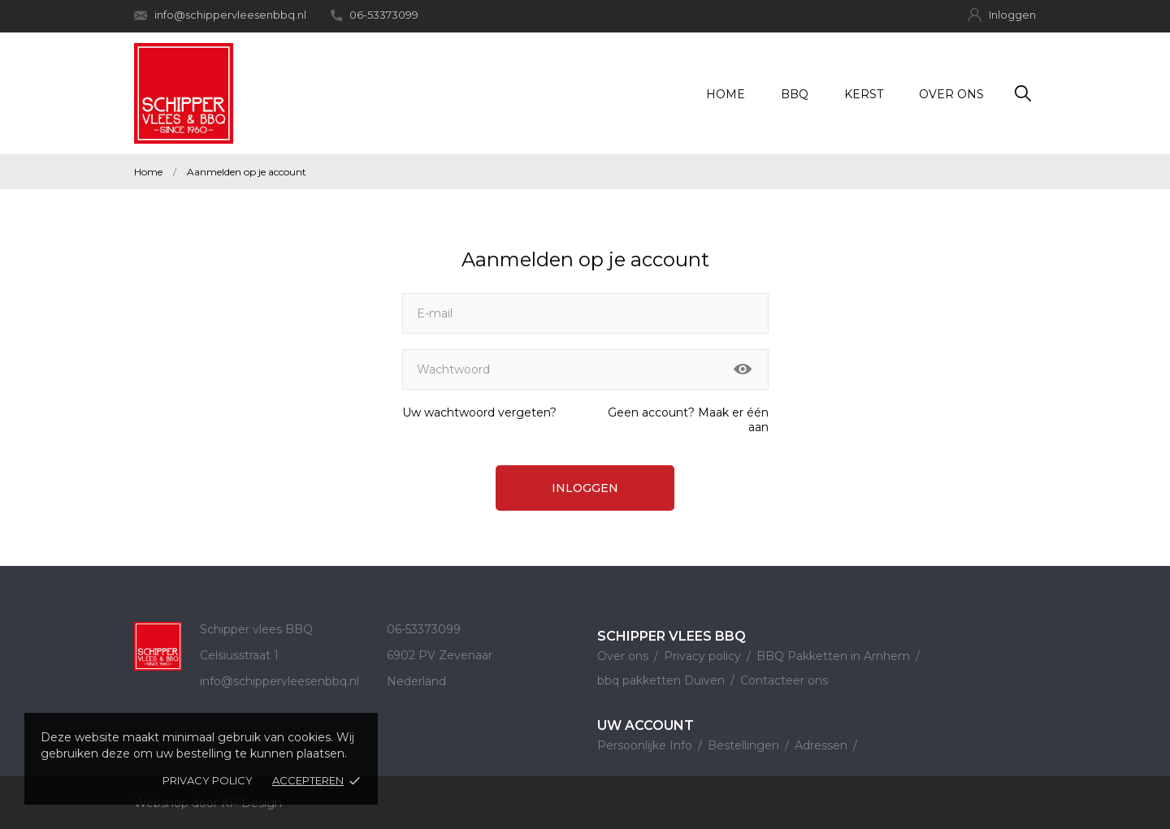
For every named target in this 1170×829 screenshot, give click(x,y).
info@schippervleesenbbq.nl (220, 15)
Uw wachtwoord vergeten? (479, 412)
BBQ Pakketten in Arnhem (834, 656)
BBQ (794, 94)
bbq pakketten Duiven (662, 680)
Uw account (645, 725)
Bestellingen (745, 745)
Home (725, 94)
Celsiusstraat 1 (239, 655)
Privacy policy (207, 780)
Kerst (863, 94)
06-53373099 (374, 14)
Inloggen (585, 488)
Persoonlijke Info (646, 745)
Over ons (951, 94)
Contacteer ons (784, 680)
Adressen (823, 745)
